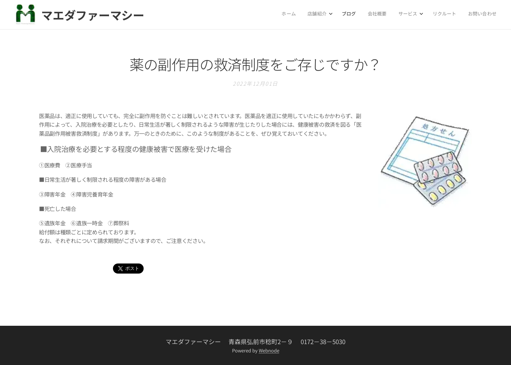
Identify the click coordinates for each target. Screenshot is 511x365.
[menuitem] (422, 15)
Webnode (269, 350)
